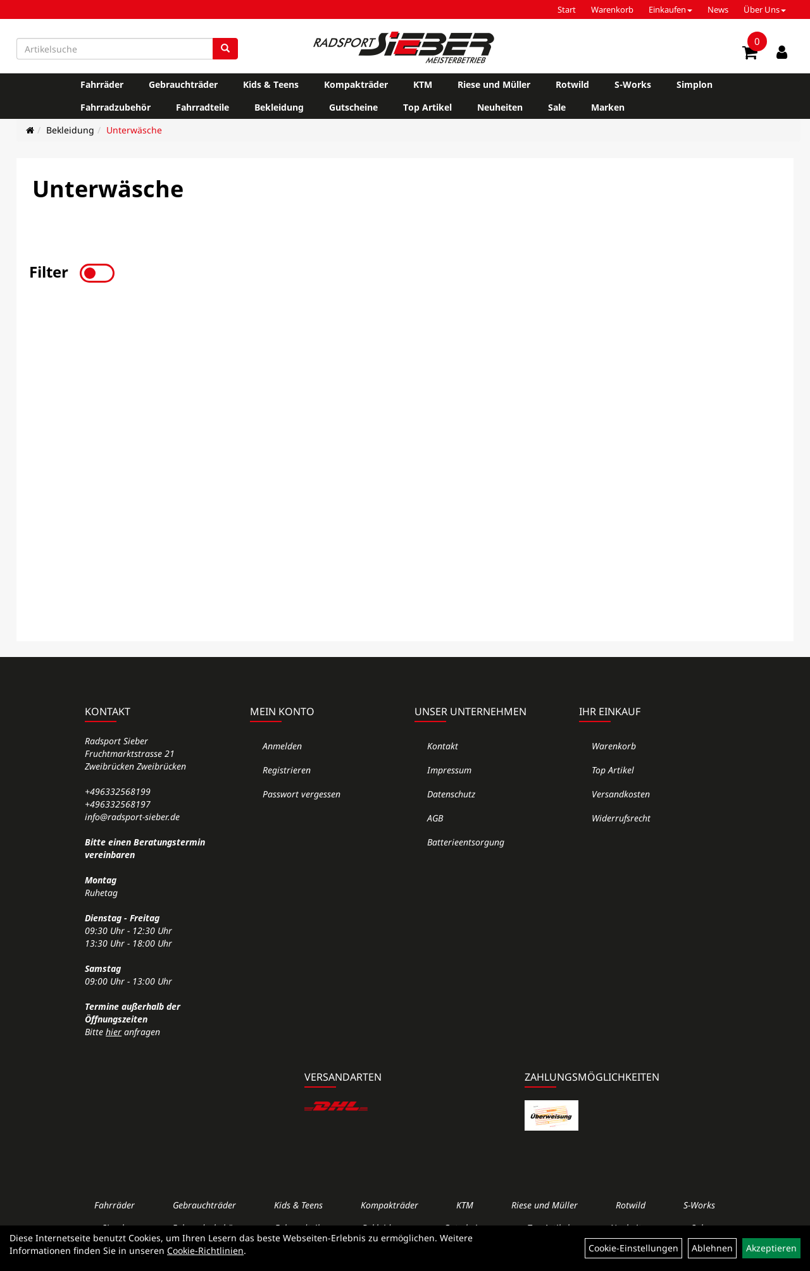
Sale (557, 107)
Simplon (694, 84)
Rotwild (572, 84)
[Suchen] (225, 48)
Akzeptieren (771, 1248)
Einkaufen (670, 9)
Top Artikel (427, 107)
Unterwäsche (134, 130)
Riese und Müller (494, 84)
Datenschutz (451, 794)
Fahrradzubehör (115, 107)
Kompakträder (356, 84)
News (717, 9)
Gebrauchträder (183, 84)
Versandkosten (621, 794)
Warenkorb (612, 9)
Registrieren (287, 770)
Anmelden (282, 746)
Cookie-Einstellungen (633, 1248)
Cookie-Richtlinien (205, 1250)
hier (114, 1032)
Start (567, 9)
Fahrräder (101, 84)
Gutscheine (353, 107)
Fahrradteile (202, 107)
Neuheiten (500, 107)
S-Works (632, 84)
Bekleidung (279, 107)
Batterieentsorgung (465, 842)
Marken (608, 107)
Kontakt (442, 746)
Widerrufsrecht (621, 818)
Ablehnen (712, 1248)
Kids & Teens (271, 84)
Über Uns (765, 9)
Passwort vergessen (301, 794)
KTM (422, 84)
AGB (435, 818)
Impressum (449, 770)
